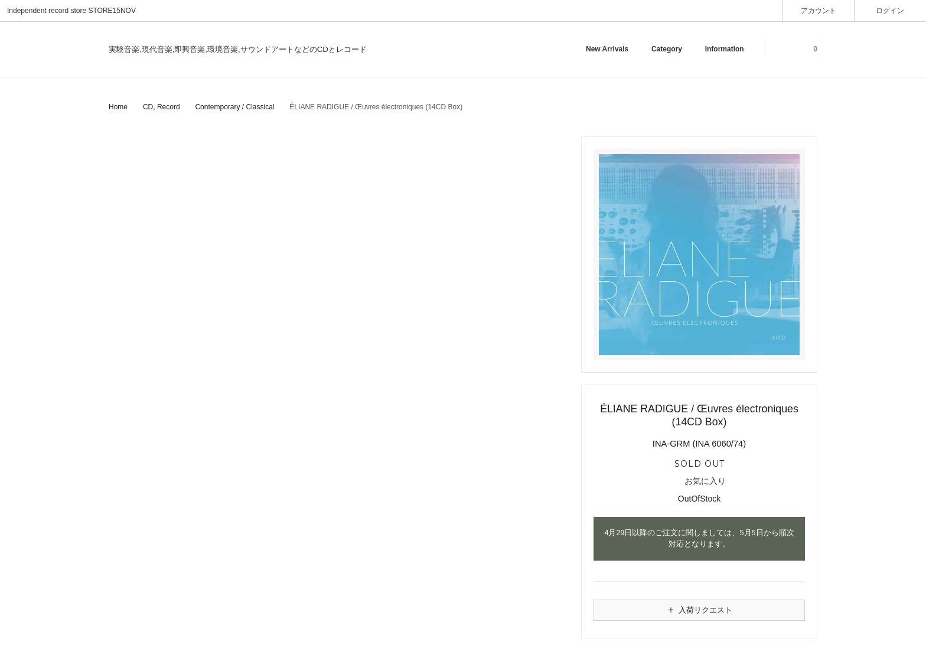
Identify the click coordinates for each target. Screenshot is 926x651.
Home (118, 107)
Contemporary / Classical (234, 107)
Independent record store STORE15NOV (71, 10)
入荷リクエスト (699, 609)
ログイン (890, 10)
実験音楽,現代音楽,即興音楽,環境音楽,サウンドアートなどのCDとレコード (238, 49)
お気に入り (699, 481)
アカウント (819, 10)
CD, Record (161, 107)
